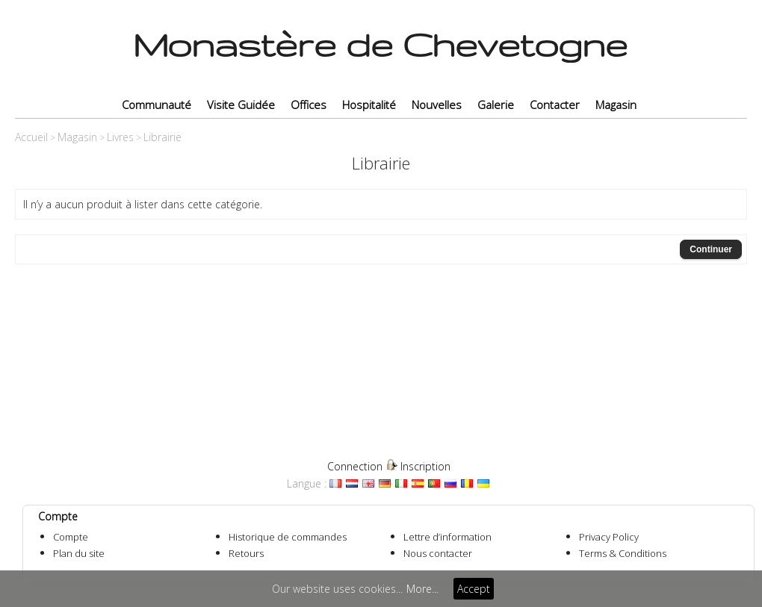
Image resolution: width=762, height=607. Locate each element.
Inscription (425, 466)
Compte (70, 537)
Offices (308, 104)
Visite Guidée (241, 104)
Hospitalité (369, 104)
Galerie (495, 104)
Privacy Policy (609, 537)
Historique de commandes (288, 537)
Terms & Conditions (622, 553)
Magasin (615, 104)
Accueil (31, 137)
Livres (120, 137)
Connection (354, 466)
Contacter (555, 104)
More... (422, 589)
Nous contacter (437, 553)
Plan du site (79, 553)
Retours (246, 553)
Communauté (156, 104)
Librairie (162, 137)
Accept (473, 589)
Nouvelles (437, 104)
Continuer (711, 249)
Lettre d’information (447, 537)
